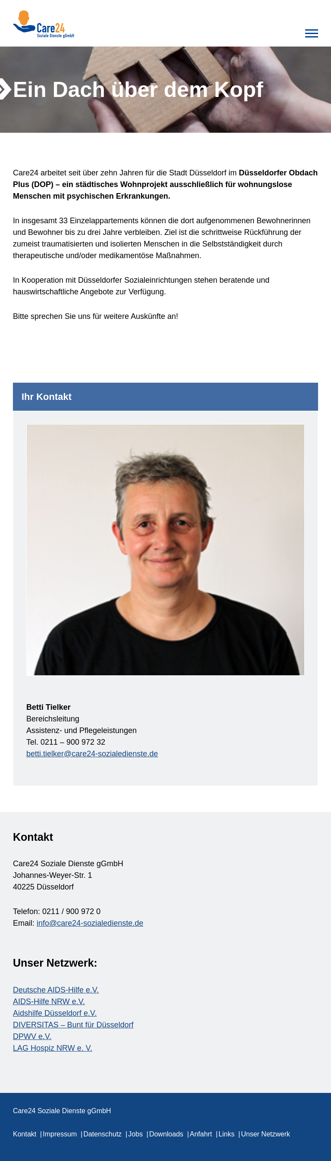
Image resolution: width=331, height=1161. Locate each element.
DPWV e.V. (32, 1036)
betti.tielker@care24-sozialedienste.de (92, 753)
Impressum (60, 1134)
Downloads (166, 1134)
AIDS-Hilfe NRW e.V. (49, 1001)
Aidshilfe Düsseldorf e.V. (55, 1013)
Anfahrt (201, 1134)
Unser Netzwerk (265, 1134)
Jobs (135, 1134)
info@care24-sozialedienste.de (90, 923)
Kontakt (24, 1134)
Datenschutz (102, 1134)
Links (226, 1134)
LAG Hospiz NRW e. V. (52, 1048)
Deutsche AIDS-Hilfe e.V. (56, 990)
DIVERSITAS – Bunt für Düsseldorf (73, 1025)
